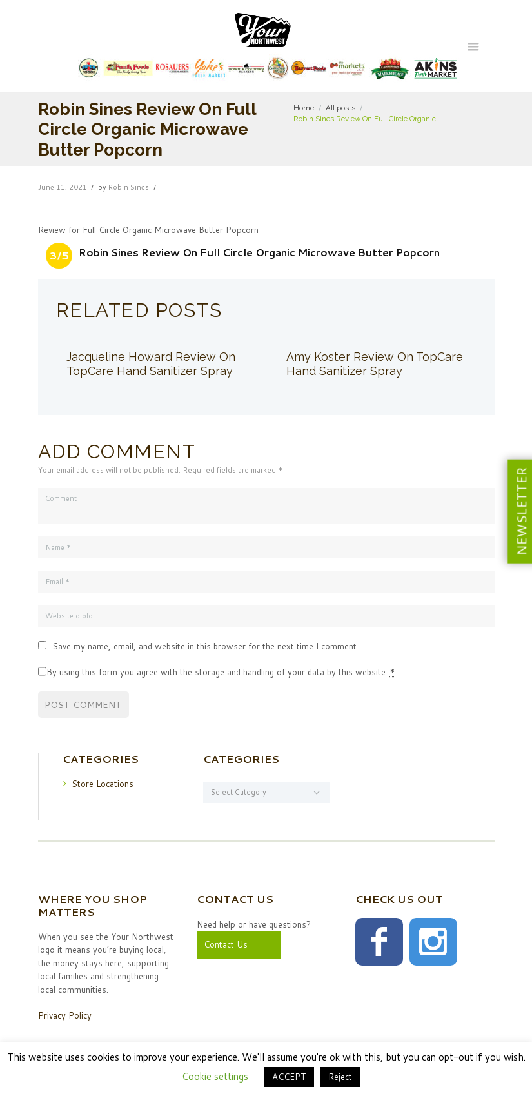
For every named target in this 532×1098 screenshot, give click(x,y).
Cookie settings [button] (215, 1076)
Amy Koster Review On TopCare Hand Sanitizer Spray (374, 364)
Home (303, 107)
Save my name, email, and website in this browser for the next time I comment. (205, 647)
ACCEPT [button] (289, 1077)
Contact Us (226, 944)
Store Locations (102, 783)
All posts (340, 107)
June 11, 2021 (62, 187)
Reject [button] (340, 1077)
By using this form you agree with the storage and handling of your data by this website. (220, 672)
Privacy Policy (65, 1016)
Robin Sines (128, 187)
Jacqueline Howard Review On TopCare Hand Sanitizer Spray (150, 364)
